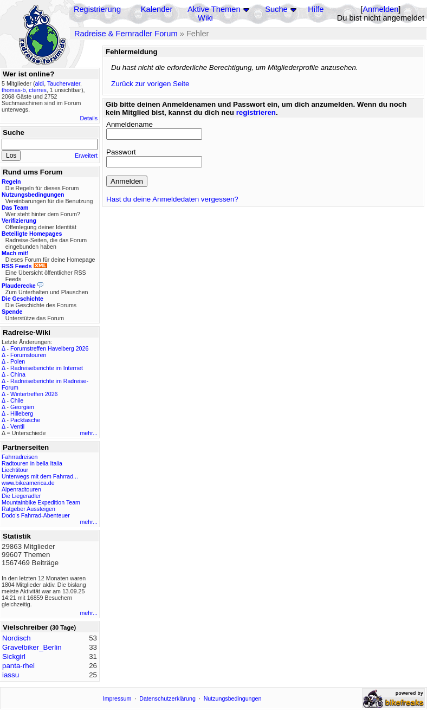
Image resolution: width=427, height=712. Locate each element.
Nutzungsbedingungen (233, 698)
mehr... (89, 433)
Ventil (17, 426)
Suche (276, 9)
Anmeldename (129, 124)
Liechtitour (15, 470)
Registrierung (97, 9)
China (17, 374)
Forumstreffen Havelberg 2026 (49, 348)
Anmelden (380, 9)
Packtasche (25, 420)
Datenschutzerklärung (167, 698)
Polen (17, 361)
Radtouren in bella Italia (32, 463)
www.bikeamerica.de (28, 483)
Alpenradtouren (21, 489)
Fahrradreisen (19, 457)
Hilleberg (21, 413)
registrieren (256, 112)
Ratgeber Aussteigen (28, 509)
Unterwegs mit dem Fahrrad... (40, 476)
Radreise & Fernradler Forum (126, 33)
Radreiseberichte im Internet (46, 368)
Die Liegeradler (21, 496)
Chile (16, 400)
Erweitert (86, 155)
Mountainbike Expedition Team (41, 502)
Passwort (121, 152)
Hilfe (316, 9)
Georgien (22, 407)
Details (89, 118)
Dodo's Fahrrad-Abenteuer (36, 515)
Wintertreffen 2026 (33, 394)
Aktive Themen (213, 9)
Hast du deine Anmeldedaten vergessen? (172, 199)
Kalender (157, 9)
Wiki (205, 18)
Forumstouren (28, 355)
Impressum (117, 698)
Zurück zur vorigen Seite (150, 84)
